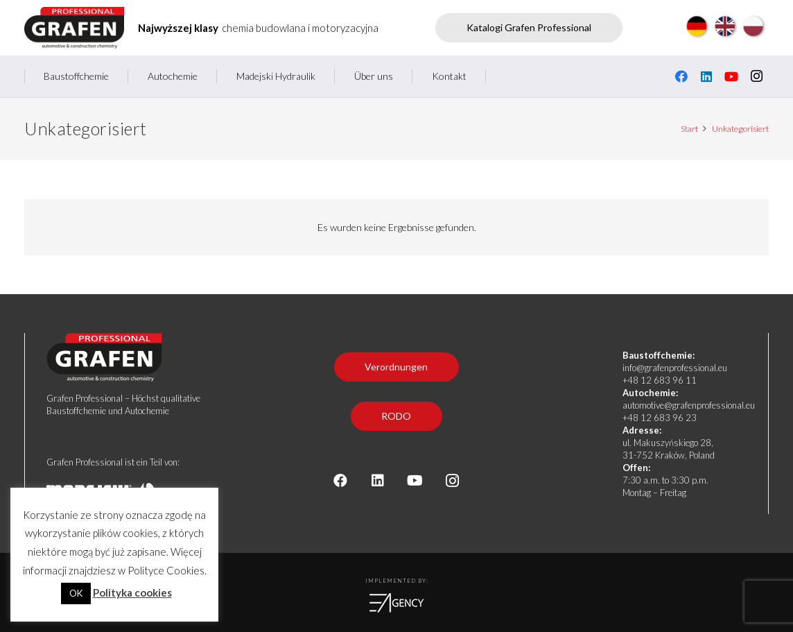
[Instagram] (756, 76)
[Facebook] (681, 76)
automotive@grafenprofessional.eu (688, 405)
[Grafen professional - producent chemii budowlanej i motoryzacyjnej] (74, 28)
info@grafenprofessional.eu (674, 367)
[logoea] (396, 603)
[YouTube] (731, 76)
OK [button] (75, 593)
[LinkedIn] (706, 76)
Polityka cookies (132, 592)
